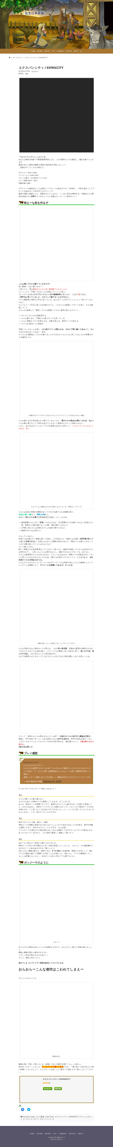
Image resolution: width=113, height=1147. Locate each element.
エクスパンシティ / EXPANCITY (36, 57)
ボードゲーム (17, 57)
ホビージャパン (46, 1119)
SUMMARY (63, 1133)
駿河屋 (58, 1089)
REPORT (48, 1133)
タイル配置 (40, 1117)
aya (26, 73)
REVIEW (40, 1133)
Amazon (47, 1089)
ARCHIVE (72, 1133)
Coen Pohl (49, 1117)
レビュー (35, 71)
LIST (55, 1133)
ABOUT (80, 1133)
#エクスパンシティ (31, 762)
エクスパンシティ (61, 1117)
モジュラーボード (32, 1119)
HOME (32, 1133)
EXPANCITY (73, 1117)
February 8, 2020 (52, 781)
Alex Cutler (30, 1117)
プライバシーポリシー (56, 1139)
